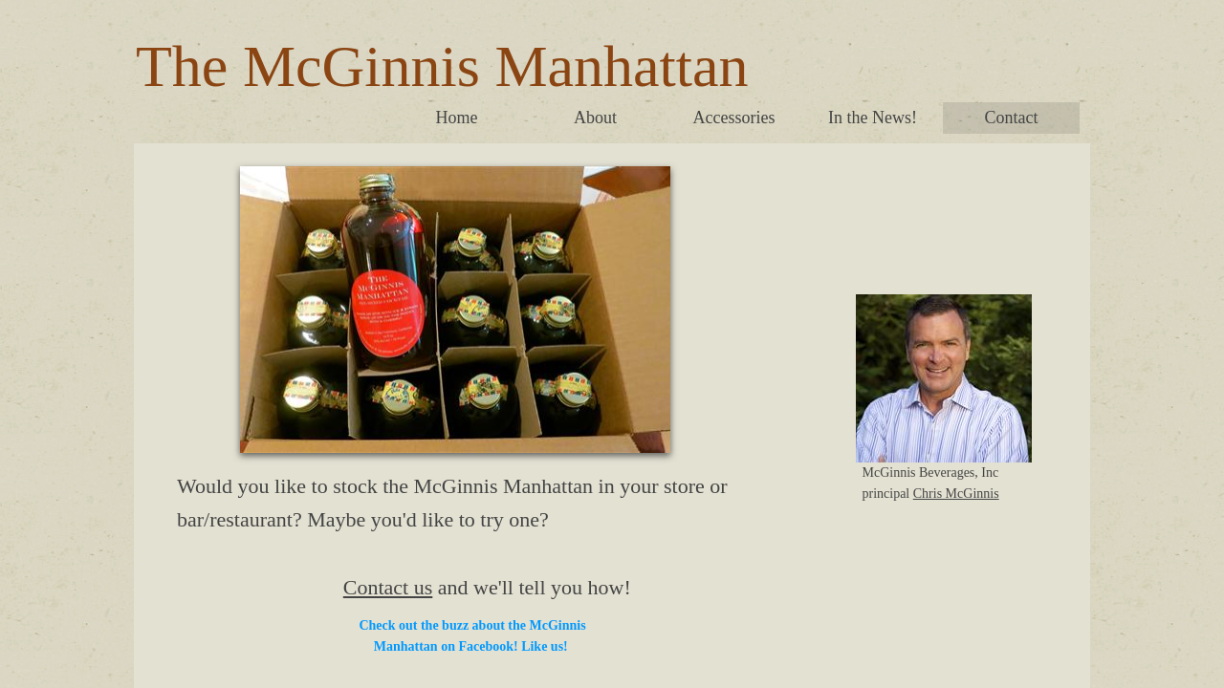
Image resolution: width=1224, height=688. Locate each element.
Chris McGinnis (956, 493)
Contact (1011, 117)
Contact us (388, 587)
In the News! (872, 117)
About (595, 117)
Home (457, 117)
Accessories (734, 117)
